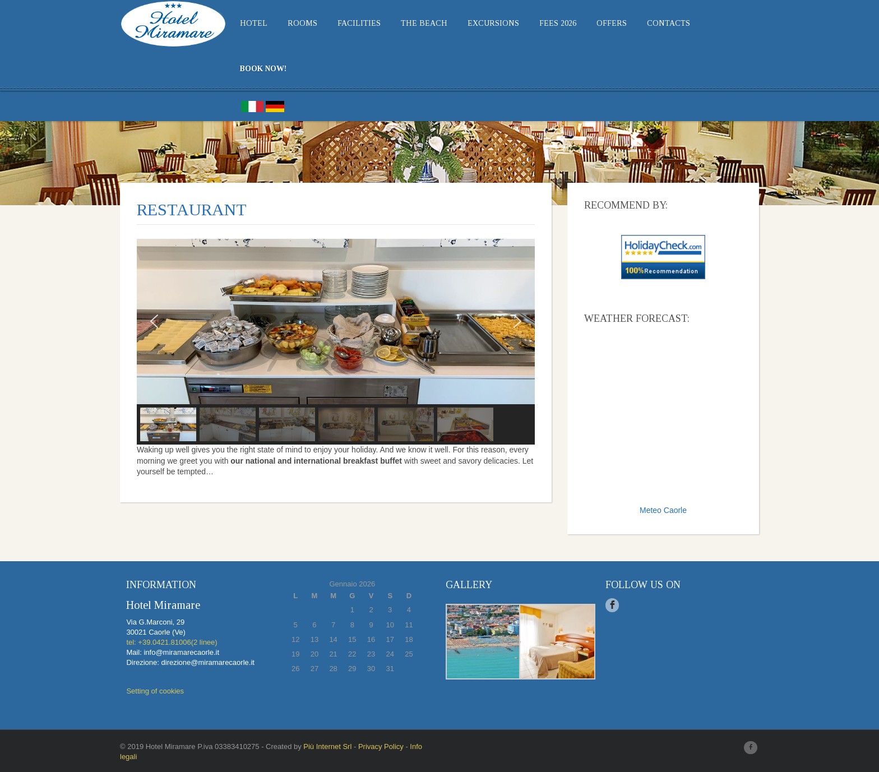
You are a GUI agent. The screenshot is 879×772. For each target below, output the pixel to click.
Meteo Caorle (663, 510)
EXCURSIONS (493, 23)
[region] (336, 342)
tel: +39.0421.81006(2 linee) (171, 642)
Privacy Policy (381, 746)
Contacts (668, 23)
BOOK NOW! (263, 68)
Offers (611, 23)
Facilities (359, 23)
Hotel (253, 23)
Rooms (302, 23)
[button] (154, 321)
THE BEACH (424, 23)
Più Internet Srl (327, 746)
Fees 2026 (557, 23)
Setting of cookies (155, 691)
